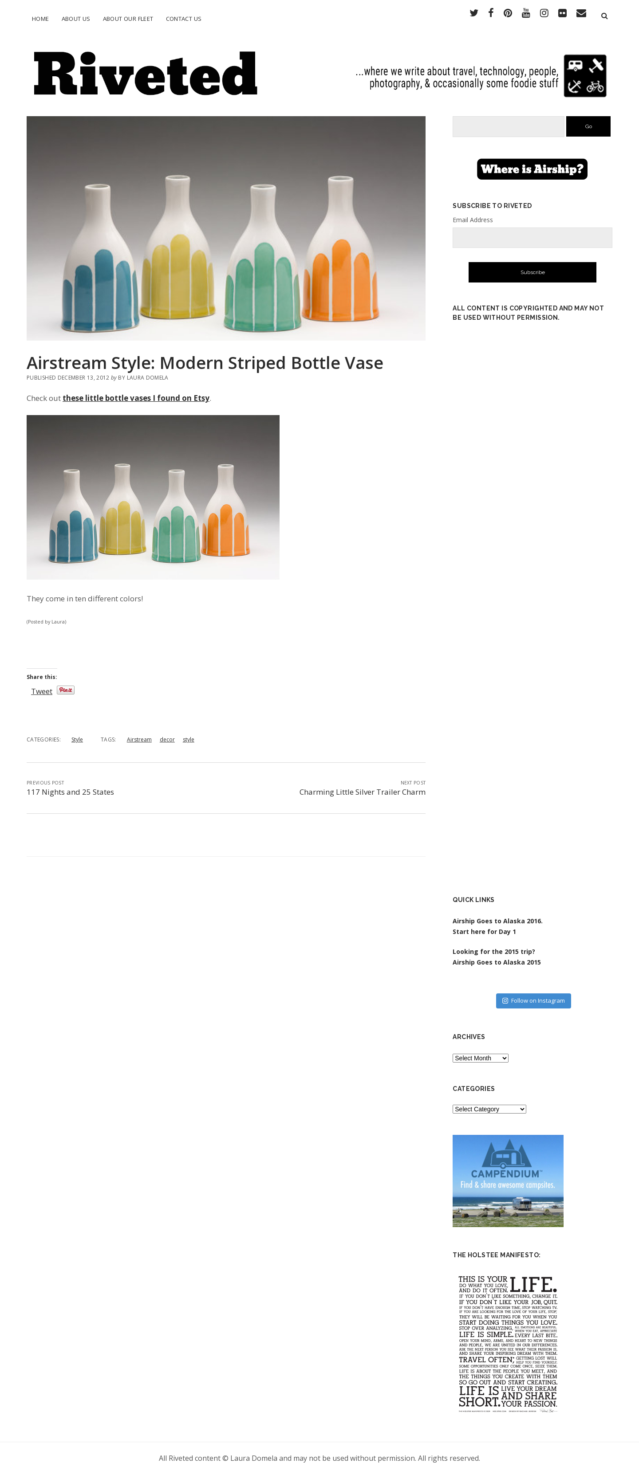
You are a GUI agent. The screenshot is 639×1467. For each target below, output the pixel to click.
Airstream (139, 733)
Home (40, 19)
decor (167, 733)
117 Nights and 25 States (70, 785)
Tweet (41, 684)
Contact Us (184, 19)
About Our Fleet (128, 19)
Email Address (473, 212)
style (188, 733)
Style (77, 733)
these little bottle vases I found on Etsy (136, 391)
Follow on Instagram (533, 994)
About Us (76, 19)
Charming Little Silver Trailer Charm (363, 785)
